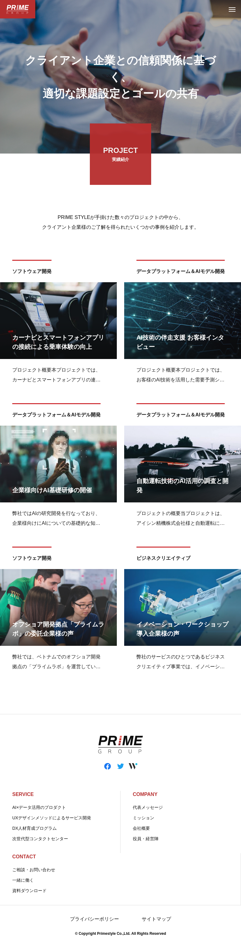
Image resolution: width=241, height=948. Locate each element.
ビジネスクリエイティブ (163, 559)
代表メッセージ (148, 807)
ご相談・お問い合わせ (33, 869)
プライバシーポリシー (94, 919)
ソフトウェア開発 (32, 272)
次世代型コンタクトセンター (40, 838)
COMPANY (145, 794)
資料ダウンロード (29, 890)
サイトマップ (156, 919)
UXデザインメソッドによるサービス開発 (51, 817)
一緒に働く (23, 880)
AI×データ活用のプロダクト (39, 807)
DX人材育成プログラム (34, 828)
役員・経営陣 (146, 838)
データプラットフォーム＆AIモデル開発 (180, 272)
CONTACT (24, 856)
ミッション (143, 817)
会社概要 (141, 828)
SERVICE (23, 794)
